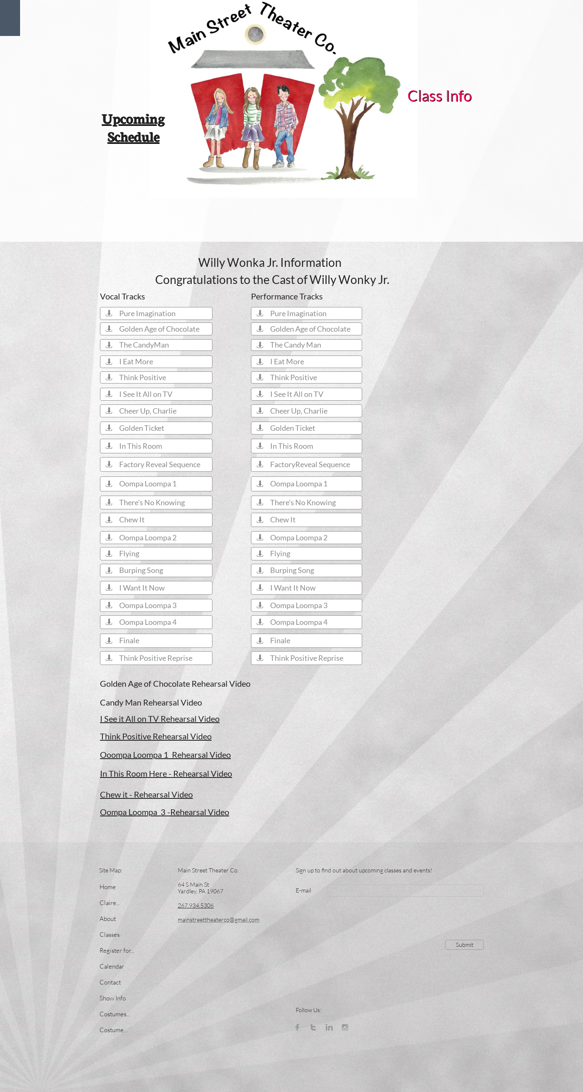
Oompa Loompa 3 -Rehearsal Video (164, 812)
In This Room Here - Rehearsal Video (166, 773)
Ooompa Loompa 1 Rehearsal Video (165, 754)
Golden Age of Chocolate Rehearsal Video (175, 683)
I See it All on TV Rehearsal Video (160, 719)
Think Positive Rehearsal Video (156, 736)
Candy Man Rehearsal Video (151, 702)
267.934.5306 (196, 905)
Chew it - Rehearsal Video (146, 794)
